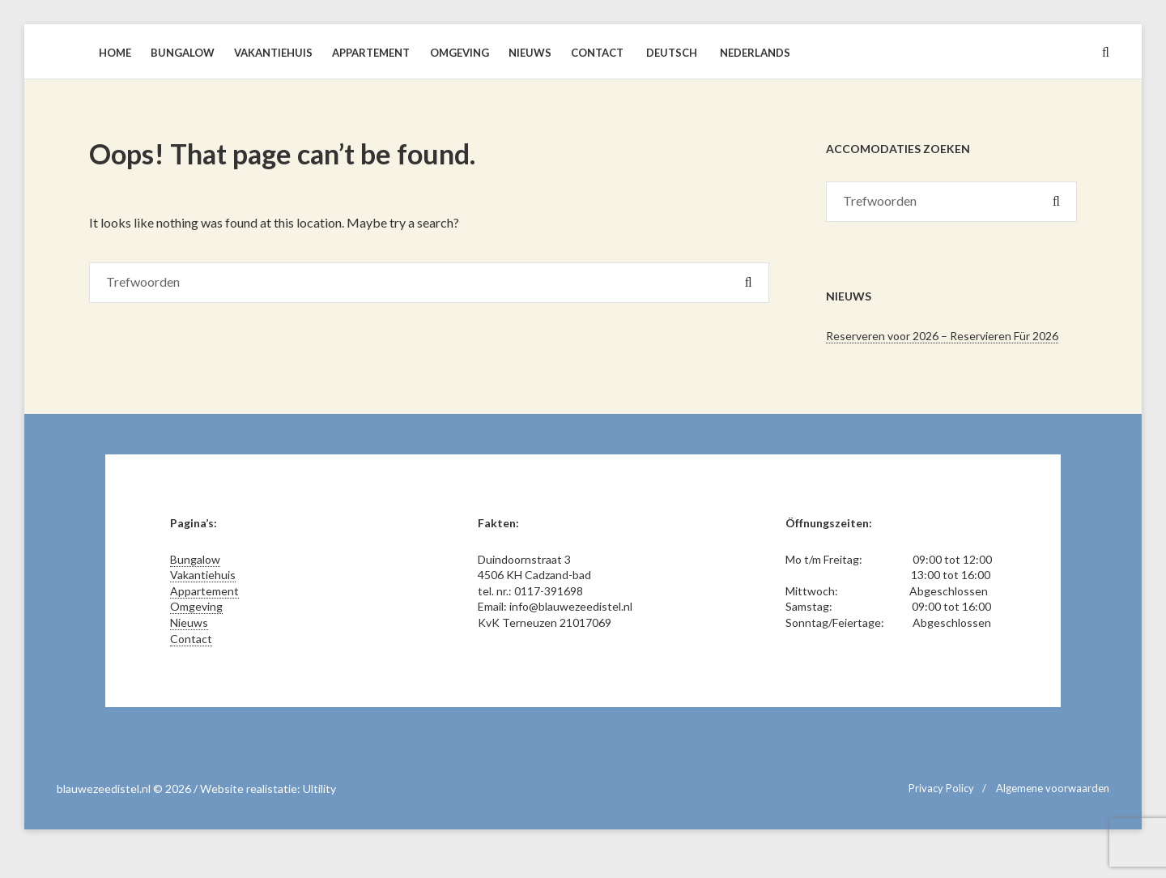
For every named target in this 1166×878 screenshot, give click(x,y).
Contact (191, 639)
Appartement (204, 591)
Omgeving (196, 606)
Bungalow (195, 559)
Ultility (319, 788)
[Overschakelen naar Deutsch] (670, 52)
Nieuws (189, 622)
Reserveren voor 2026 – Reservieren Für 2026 (942, 336)
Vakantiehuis (203, 575)
